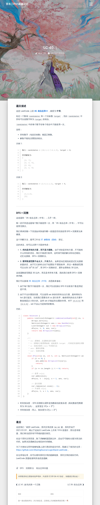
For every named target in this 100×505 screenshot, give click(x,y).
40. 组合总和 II (41, 111)
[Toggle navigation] (91, 4)
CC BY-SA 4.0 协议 (56, 476)
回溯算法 (30, 468)
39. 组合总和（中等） (38, 281)
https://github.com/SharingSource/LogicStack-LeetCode (41, 450)
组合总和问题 (42, 468)
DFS (22, 468)
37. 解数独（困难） (49, 239)
